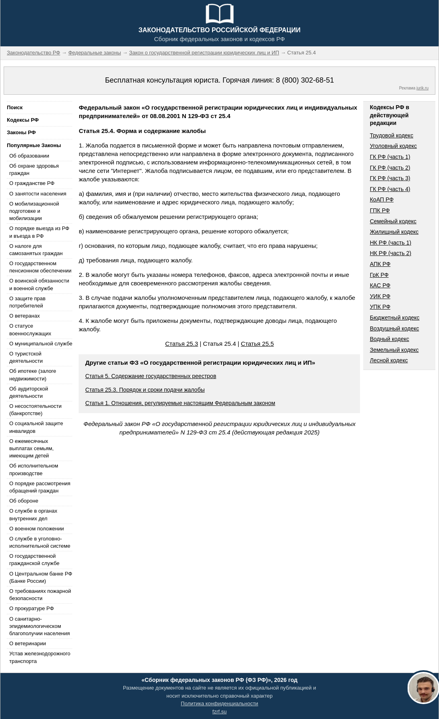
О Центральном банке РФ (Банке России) (40, 577)
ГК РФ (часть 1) (390, 157)
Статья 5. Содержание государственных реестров (150, 376)
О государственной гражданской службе (34, 559)
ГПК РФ (380, 210)
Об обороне (23, 501)
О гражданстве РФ (31, 183)
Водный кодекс (389, 339)
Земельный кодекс (394, 350)
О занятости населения (38, 194)
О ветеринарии (27, 643)
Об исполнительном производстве (33, 469)
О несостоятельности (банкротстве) (35, 409)
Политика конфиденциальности (219, 703)
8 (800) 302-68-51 (305, 80)
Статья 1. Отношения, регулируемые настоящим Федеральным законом (180, 403)
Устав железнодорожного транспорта (39, 657)
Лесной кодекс (389, 360)
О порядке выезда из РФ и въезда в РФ (39, 232)
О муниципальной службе (40, 344)
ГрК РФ (379, 275)
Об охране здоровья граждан (34, 169)
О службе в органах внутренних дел (33, 514)
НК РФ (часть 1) (390, 242)
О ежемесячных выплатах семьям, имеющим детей (31, 448)
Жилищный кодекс (394, 232)
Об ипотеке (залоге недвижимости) (32, 374)
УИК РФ (380, 296)
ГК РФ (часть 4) (390, 189)
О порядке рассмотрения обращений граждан (40, 487)
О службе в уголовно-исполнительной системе (40, 542)
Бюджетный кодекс (394, 317)
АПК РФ (380, 264)
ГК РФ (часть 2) (390, 167)
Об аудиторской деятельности (28, 392)
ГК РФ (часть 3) (390, 178)
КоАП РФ (381, 199)
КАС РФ (380, 285)
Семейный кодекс (393, 221)
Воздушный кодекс (394, 328)
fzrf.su (219, 712)
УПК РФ (380, 306)
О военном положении (36, 529)
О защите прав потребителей (27, 302)
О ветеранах (24, 316)
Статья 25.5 (257, 343)
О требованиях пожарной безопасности (40, 594)
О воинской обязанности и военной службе (39, 284)
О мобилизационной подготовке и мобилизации (34, 211)
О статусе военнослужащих (30, 329)
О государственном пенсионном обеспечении (40, 267)
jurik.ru (422, 88)
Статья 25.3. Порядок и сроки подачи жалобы (144, 390)
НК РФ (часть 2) (390, 253)
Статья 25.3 (181, 343)
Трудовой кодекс (391, 135)
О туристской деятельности (26, 357)
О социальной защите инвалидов (36, 427)
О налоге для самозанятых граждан (35, 249)
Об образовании (29, 156)
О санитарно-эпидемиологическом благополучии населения (39, 626)
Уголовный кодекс (393, 146)
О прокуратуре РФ (31, 608)
